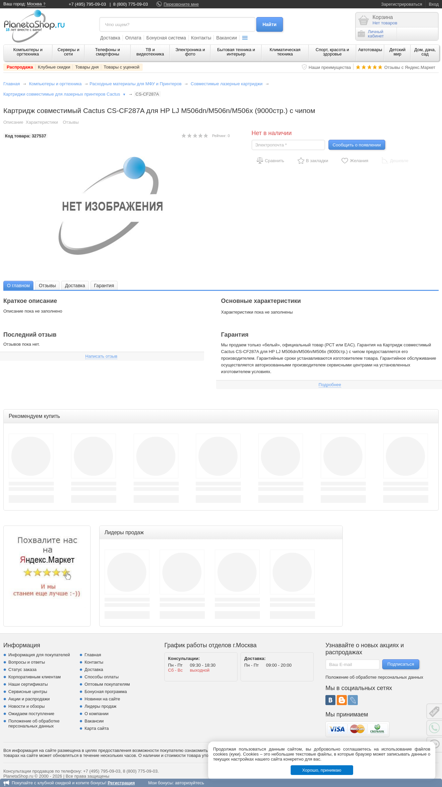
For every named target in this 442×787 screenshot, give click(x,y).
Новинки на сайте (102, 698)
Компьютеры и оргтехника (28, 52)
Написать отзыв (101, 356)
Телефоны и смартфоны (107, 52)
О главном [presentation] (18, 285)
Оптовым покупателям (107, 684)
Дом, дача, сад (425, 52)
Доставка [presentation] (75, 285)
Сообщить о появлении (356, 144)
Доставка (110, 37)
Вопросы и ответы (26, 662)
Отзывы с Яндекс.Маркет (409, 67)
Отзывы (71, 122)
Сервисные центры (27, 691)
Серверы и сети (68, 52)
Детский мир (398, 52)
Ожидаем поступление (31, 713)
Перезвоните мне (181, 4)
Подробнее (330, 384)
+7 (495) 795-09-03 (87, 4)
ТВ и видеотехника (150, 52)
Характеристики (42, 122)
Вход (434, 4)
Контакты (201, 37)
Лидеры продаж (101, 706)
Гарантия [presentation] (104, 285)
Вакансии (226, 37)
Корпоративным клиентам (34, 676)
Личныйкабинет (371, 33)
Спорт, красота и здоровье (332, 52)
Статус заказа (22, 669)
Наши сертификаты (28, 684)
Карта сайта (97, 728)
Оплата (133, 37)
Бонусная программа (106, 691)
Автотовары (370, 49)
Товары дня (87, 67)
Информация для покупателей (39, 654)
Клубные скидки (54, 67)
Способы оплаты (102, 676)
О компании (97, 713)
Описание (13, 122)
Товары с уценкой (121, 67)
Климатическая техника (285, 52)
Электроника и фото (190, 52)
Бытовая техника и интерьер (236, 52)
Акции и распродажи (29, 698)
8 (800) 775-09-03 (130, 4)
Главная (11, 83)
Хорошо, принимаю (321, 770)
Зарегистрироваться (401, 4)
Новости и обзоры (26, 706)
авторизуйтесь (189, 782)
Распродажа (20, 67)
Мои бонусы (160, 782)
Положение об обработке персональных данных (33, 723)
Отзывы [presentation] (47, 285)
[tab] (18, 285)
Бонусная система (166, 37)
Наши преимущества (330, 67)
